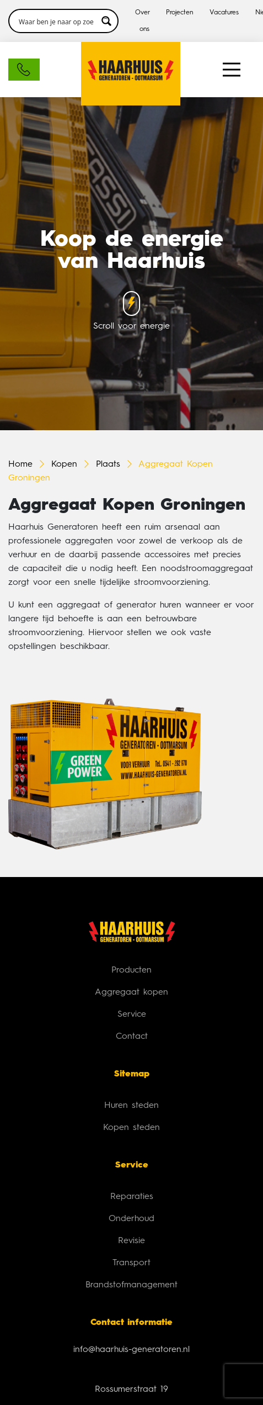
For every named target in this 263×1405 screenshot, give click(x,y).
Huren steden (131, 1105)
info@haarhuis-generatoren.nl (131, 1349)
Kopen (64, 464)
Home (20, 464)
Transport (131, 1263)
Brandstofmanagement (131, 1285)
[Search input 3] (56, 21)
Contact (132, 1036)
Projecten (179, 12)
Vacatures (224, 12)
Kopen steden (131, 1127)
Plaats (108, 464)
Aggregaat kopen (131, 992)
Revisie (131, 1241)
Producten (131, 970)
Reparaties (131, 1196)
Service (131, 1014)
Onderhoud (131, 1218)
